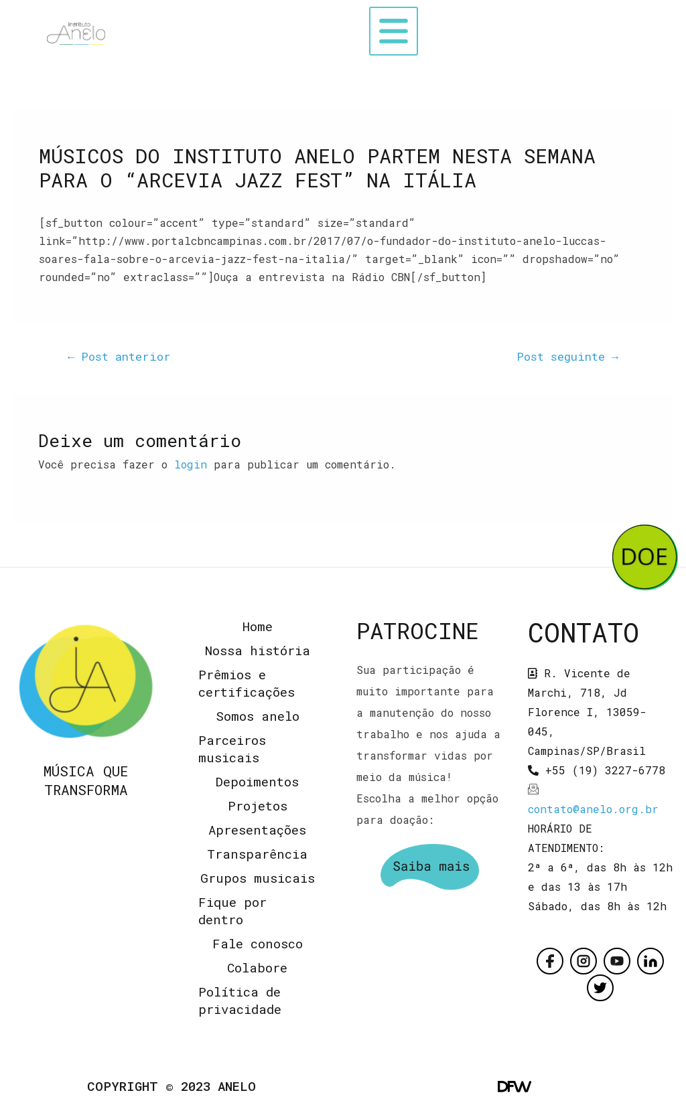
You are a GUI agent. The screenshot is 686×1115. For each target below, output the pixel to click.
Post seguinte (567, 356)
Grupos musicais (257, 877)
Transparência (257, 853)
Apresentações (257, 829)
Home (258, 626)
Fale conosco (257, 943)
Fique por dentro (232, 910)
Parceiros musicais (232, 749)
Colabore (257, 967)
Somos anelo (257, 715)
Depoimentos (257, 781)
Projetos (257, 805)
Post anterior (119, 356)
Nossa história (257, 650)
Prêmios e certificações (246, 683)
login (190, 464)
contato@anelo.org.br (593, 809)
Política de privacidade (239, 1000)
